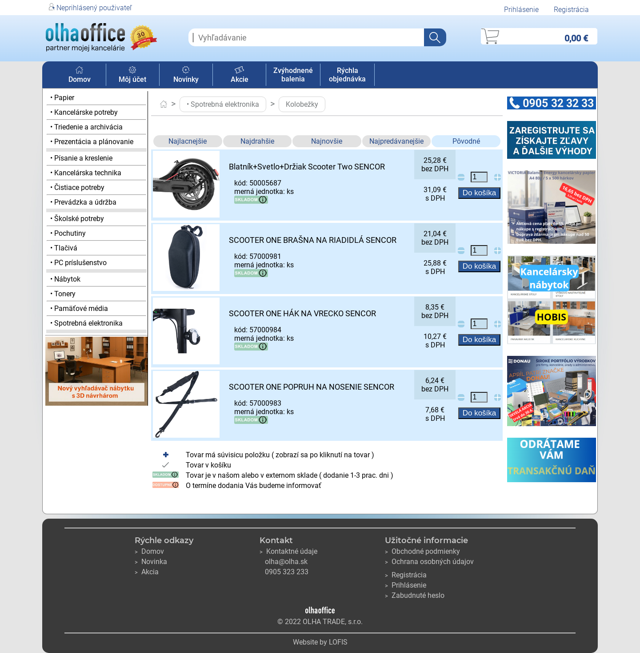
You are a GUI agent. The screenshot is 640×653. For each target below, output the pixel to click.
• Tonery (63, 294)
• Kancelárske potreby (84, 112)
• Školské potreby (77, 218)
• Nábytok (65, 279)
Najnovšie (326, 141)
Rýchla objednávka (347, 74)
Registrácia (571, 9)
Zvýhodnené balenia (293, 74)
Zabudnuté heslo (414, 595)
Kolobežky (302, 104)
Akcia (147, 572)
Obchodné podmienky (422, 551)
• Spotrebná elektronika (86, 323)
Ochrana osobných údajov (429, 561)
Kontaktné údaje (288, 551)
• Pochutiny (68, 233)
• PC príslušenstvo (78, 262)
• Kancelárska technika (86, 173)
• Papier (62, 97)
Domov (79, 75)
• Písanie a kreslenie (81, 158)
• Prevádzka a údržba (83, 202)
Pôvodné (466, 141)
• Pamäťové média (79, 308)
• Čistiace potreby (77, 187)
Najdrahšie (257, 141)
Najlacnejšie (187, 141)
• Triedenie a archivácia (86, 127)
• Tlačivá (64, 248)
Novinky (186, 75)
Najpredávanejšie (396, 141)
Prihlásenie (521, 9)
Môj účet (132, 75)
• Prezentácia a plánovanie (92, 141)
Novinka (151, 561)
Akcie (239, 75)
